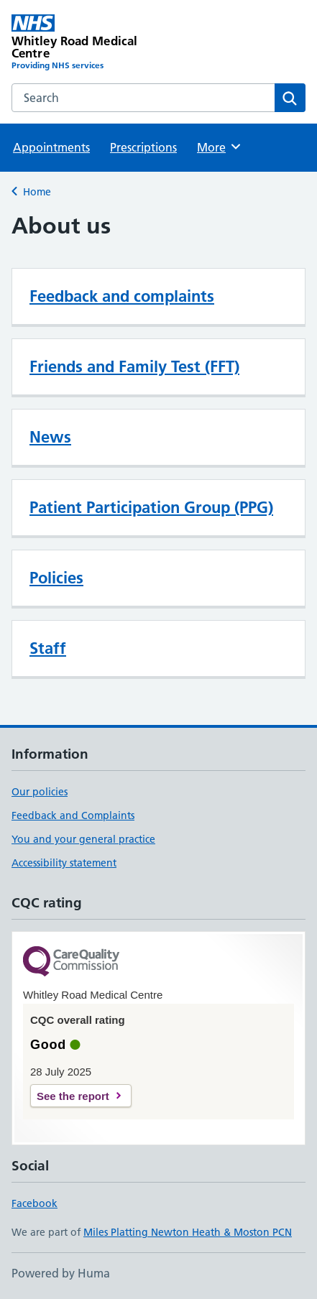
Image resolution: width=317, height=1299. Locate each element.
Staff (47, 648)
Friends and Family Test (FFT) (134, 366)
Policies (56, 578)
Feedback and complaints (121, 296)
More (219, 146)
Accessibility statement (64, 862)
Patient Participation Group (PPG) (151, 507)
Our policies (40, 791)
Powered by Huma (61, 1273)
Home (37, 191)
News (50, 437)
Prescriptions (143, 147)
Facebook (35, 1203)
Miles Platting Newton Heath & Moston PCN (187, 1232)
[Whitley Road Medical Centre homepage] (85, 43)
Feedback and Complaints (73, 815)
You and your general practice (83, 839)
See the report (73, 1096)
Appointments (51, 147)
